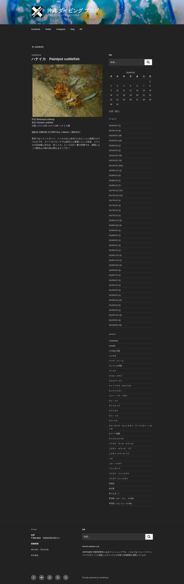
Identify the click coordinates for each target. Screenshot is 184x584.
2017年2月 (113, 210)
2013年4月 (113, 300)
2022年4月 (113, 145)
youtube (112, 346)
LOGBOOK (113, 341)
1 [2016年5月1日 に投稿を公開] (150, 81)
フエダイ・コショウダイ (119, 473)
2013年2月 (113, 310)
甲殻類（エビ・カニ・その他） (122, 498)
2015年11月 (114, 260)
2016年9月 (113, 230)
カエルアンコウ (115, 381)
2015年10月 (114, 265)
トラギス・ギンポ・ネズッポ (121, 443)
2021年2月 (113, 165)
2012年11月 (114, 315)
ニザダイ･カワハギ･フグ (119, 453)
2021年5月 (113, 150)
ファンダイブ (114, 468)
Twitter (48, 29)
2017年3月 (113, 205)
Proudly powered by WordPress (95, 578)
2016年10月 (114, 225)
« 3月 (111, 111)
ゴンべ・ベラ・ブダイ (118, 396)
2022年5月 (113, 141)
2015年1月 (113, 285)
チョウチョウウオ (116, 439)
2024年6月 (113, 125)
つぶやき (112, 356)
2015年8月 (113, 270)
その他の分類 (114, 351)
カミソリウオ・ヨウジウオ (120, 386)
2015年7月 (113, 275)
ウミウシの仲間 (115, 366)
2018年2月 (113, 180)
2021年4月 (113, 155)
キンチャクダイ (115, 391)
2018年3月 (113, 175)
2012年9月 (113, 320)
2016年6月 (113, 240)
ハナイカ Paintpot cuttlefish (55, 59)
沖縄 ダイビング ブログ (73, 10)
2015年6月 (113, 280)
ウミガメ (112, 371)
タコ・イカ (113, 416)
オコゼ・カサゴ (115, 376)
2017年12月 (114, 190)
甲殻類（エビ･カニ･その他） (121, 503)
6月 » (117, 111)
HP (81, 29)
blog (73, 29)
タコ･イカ (113, 421)
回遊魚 (111, 483)
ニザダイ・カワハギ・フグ (120, 448)
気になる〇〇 (114, 493)
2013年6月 (113, 290)
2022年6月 (113, 135)
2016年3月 (113, 250)
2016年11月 (114, 220)
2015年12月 (114, 255)
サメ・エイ (113, 401)
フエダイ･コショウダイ (118, 478)
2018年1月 (113, 185)
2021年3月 (113, 160)
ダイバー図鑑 (114, 433)
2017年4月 (113, 200)
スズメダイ (113, 411)
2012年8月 (113, 325)
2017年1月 (113, 215)
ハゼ (111, 458)
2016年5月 (113, 245)
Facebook (35, 29)
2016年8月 (113, 235)
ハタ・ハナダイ (115, 463)
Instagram (60, 29)
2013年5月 (113, 295)
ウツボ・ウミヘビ (116, 361)
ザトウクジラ (114, 406)
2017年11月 (114, 195)
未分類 (111, 488)
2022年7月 (113, 131)
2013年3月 (113, 305)
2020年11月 (114, 170)
